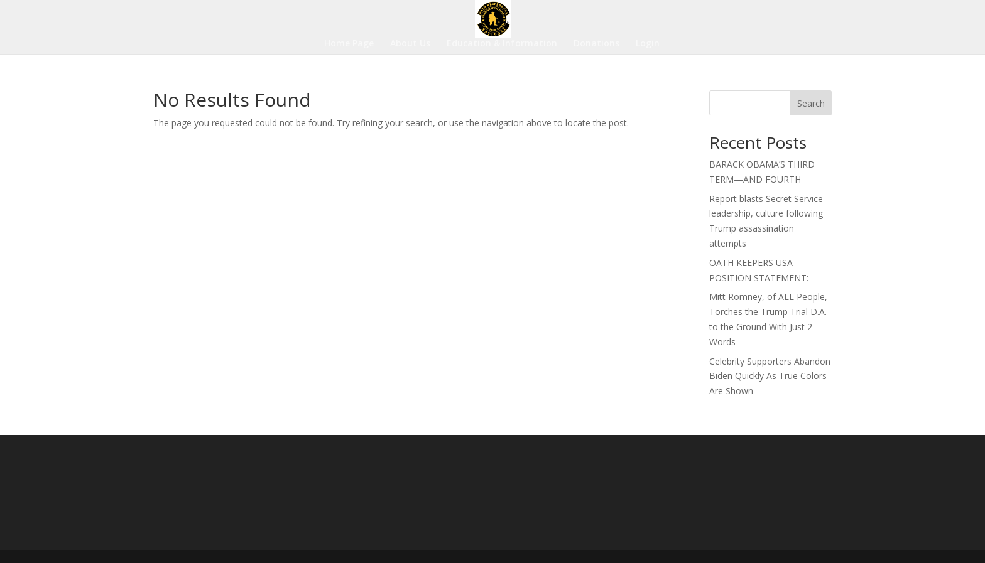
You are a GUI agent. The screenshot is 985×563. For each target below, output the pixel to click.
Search (811, 103)
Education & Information (502, 44)
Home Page (349, 44)
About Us (410, 44)
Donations (596, 44)
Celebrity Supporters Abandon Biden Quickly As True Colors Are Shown (769, 376)
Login (648, 44)
